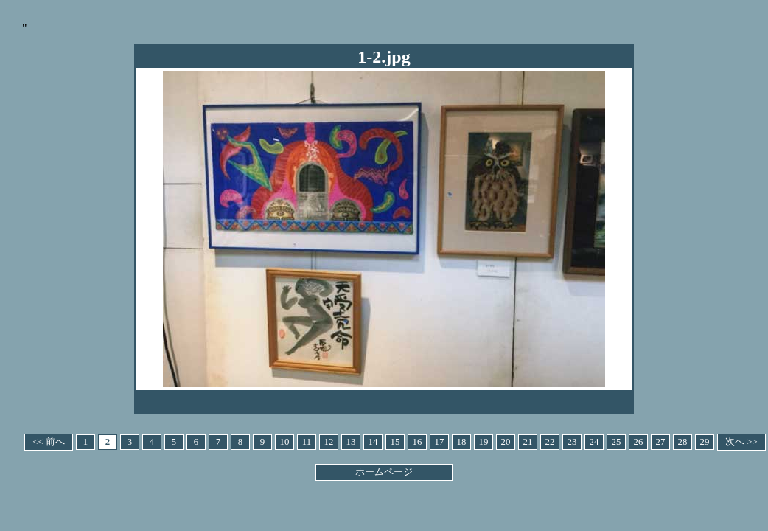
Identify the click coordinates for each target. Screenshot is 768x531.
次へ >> (741, 442)
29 (705, 442)
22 (550, 442)
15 (395, 442)
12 (329, 442)
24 (594, 442)
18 (462, 442)
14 (373, 442)
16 (417, 442)
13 (351, 442)
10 (285, 442)
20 (506, 442)
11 (306, 442)
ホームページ (384, 472)
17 (439, 442)
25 (616, 442)
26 (638, 442)
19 (484, 442)
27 (661, 442)
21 (528, 442)
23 (572, 442)
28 (683, 442)
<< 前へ (48, 442)
